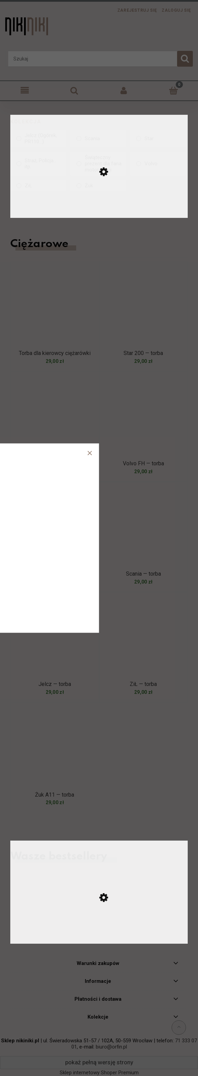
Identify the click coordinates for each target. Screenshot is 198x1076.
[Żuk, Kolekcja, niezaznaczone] (98, 185)
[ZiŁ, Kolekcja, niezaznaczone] (38, 185)
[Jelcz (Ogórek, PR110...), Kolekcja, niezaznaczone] (38, 138)
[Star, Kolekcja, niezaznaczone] (158, 138)
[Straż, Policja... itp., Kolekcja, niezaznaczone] (38, 164)
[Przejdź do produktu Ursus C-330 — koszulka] (99, 935)
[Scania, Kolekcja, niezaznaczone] (98, 138)
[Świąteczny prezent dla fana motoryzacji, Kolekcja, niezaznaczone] (98, 164)
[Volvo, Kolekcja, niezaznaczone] (158, 164)
